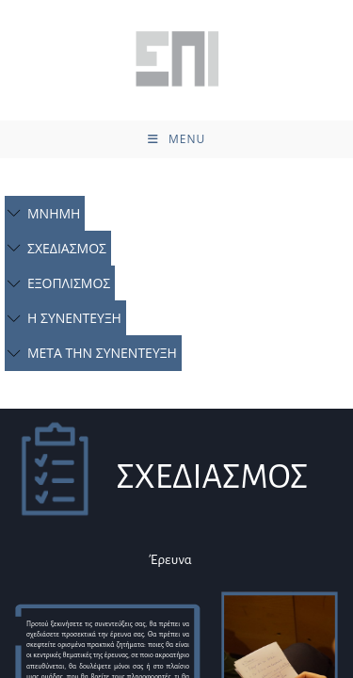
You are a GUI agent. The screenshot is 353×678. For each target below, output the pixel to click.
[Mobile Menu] (176, 139)
